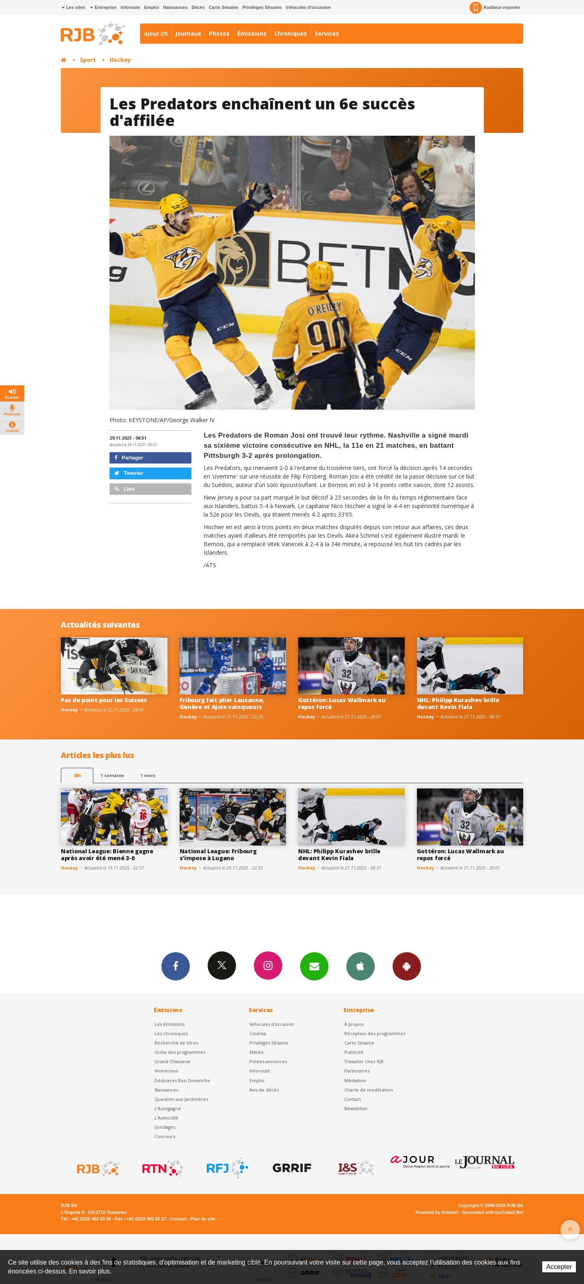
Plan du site (203, 1218)
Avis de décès (264, 1089)
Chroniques (290, 33)
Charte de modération (368, 1089)
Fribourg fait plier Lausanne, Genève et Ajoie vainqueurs (222, 703)
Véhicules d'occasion (308, 7)
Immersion (166, 1070)
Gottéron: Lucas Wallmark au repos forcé (341, 703)
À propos (354, 1024)
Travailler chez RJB (364, 1061)
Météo (256, 1052)
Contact (352, 1099)
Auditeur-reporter (495, 8)
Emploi (151, 7)
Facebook (175, 966)
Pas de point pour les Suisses (104, 700)
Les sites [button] (73, 7)
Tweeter (129, 473)
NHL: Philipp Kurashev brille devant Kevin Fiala (458, 703)
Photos (219, 33)
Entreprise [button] (103, 7)
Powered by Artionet (437, 1212)
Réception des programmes (374, 1033)
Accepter (559, 1266)
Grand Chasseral (172, 1061)
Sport (88, 60)
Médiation (355, 1080)
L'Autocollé (166, 1117)
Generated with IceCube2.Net (492, 1212)
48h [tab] (77, 775)
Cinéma (257, 1033)
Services (327, 33)
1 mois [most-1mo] (147, 775)
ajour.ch (155, 33)
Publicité (353, 1052)
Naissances (175, 7)
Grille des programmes (180, 1052)
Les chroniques (171, 1033)
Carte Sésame (223, 7)
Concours (165, 1136)
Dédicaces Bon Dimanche (182, 1080)
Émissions (251, 33)
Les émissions (170, 1024)
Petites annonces (268, 1061)
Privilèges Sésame (262, 7)
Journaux (188, 33)
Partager (128, 458)
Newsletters (314, 966)
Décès (198, 7)
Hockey (120, 60)
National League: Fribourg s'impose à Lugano (218, 854)
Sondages (165, 1127)
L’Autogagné (168, 1108)
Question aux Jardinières (181, 1099)
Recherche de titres (176, 1042)
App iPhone (360, 966)
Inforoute (130, 7)
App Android (407, 966)
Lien (124, 489)
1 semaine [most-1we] (112, 775)
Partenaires (356, 1070)
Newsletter (356, 1108)
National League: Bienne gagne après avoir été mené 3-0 (107, 854)
